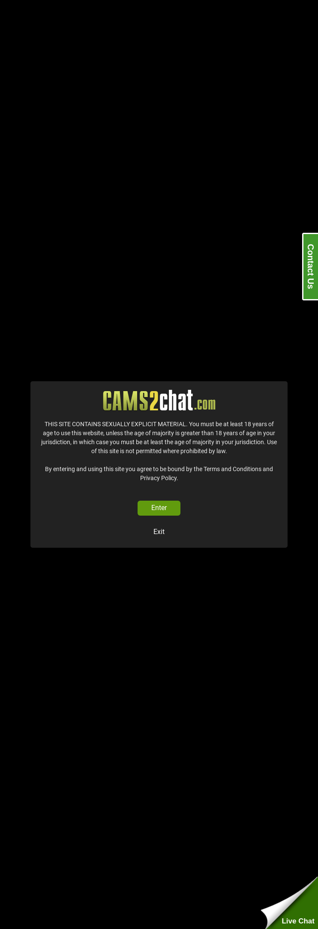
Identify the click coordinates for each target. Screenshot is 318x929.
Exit (159, 532)
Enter (159, 508)
